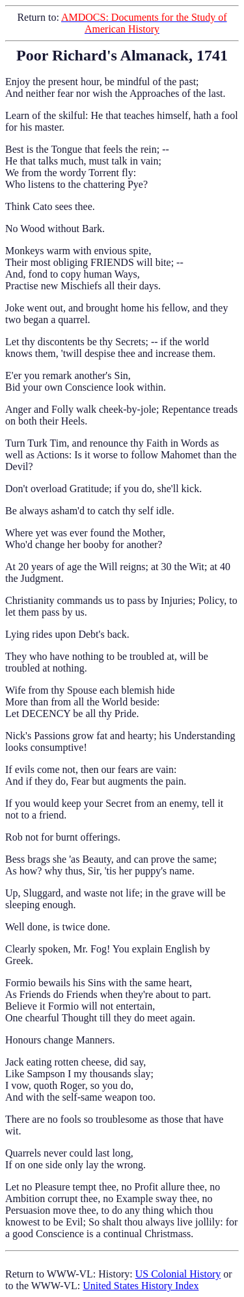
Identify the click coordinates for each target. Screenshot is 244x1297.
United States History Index (140, 1285)
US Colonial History (178, 1273)
